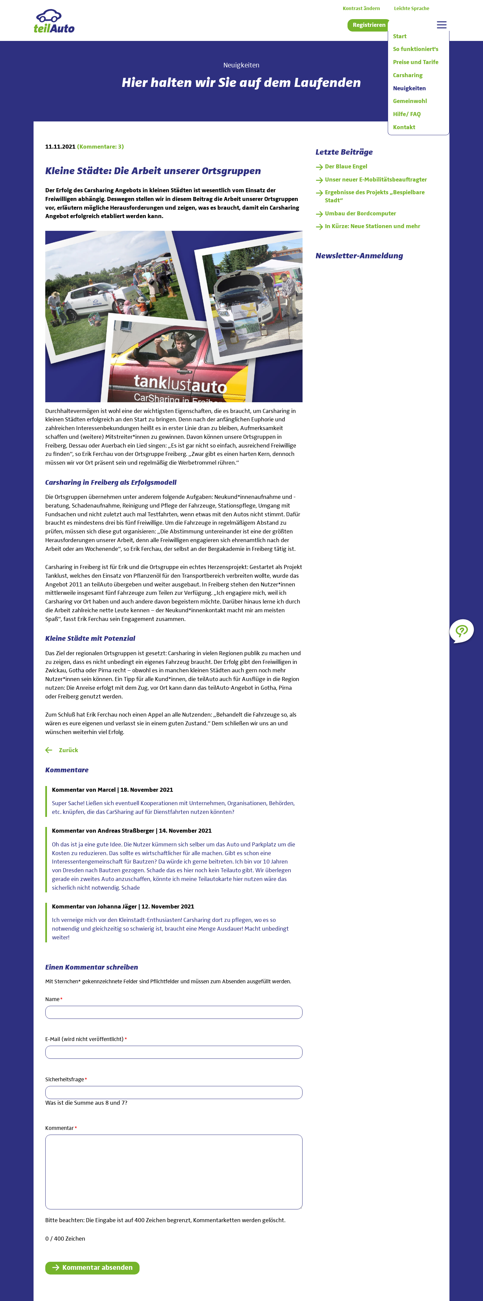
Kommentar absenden (97, 1267)
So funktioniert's (415, 49)
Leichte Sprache (411, 8)
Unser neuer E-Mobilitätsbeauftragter (376, 180)
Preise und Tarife (415, 62)
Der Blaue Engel (346, 167)
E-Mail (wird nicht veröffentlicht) (86, 1039)
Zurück (68, 750)
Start (400, 37)
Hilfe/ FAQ (407, 114)
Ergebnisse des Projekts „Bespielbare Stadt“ (375, 197)
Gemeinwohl (410, 101)
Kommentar (61, 1128)
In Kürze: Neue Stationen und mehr (372, 226)
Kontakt (404, 127)
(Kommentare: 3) (100, 147)
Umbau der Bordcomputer (360, 214)
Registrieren (369, 25)
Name (57, 999)
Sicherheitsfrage (66, 1079)
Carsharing (408, 75)
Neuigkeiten (409, 89)
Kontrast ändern (361, 8)
